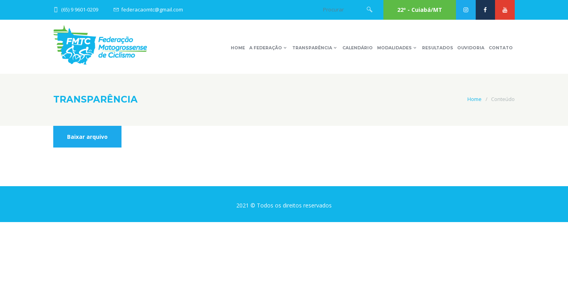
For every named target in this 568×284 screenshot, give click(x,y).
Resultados (437, 47)
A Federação (265, 47)
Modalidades (394, 47)
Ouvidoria (470, 47)
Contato (501, 47)
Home (238, 47)
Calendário (357, 47)
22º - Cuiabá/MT (419, 9)
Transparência (312, 47)
